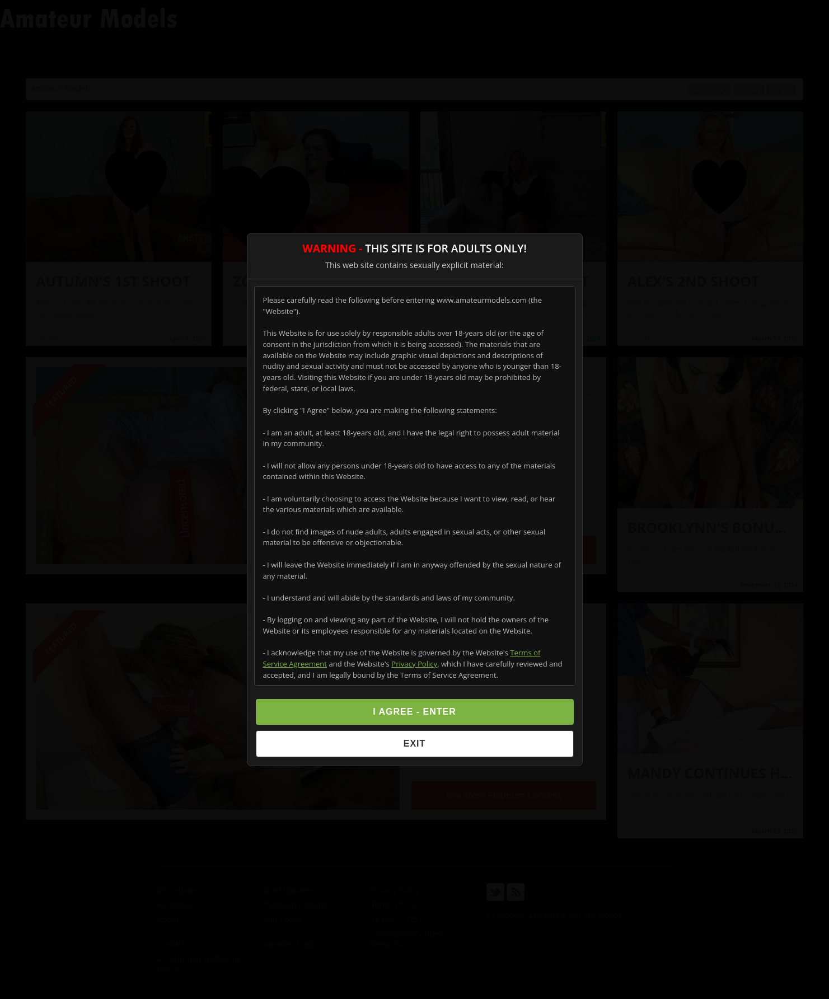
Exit (415, 743)
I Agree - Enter (414, 711)
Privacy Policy (414, 664)
